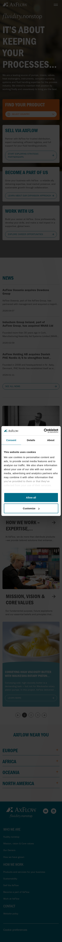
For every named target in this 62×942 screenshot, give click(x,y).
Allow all (31, 497)
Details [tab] (31, 440)
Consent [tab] (11, 440)
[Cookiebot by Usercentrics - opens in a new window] (44, 431)
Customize (31, 508)
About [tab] (50, 440)
